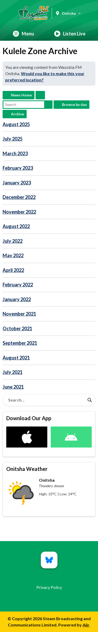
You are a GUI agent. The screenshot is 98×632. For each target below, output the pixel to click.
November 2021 (19, 314)
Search (48, 104)
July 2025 (12, 139)
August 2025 (16, 124)
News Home (21, 95)
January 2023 (17, 183)
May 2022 (13, 255)
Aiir (86, 624)
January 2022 (17, 299)
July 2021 (12, 372)
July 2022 (12, 241)
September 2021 (20, 343)
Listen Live (69, 33)
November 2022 (19, 212)
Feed (40, 95)
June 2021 (13, 387)
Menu (23, 33)
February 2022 (18, 284)
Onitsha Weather (27, 469)
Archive (17, 114)
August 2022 (16, 226)
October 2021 (17, 328)
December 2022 (19, 197)
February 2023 (18, 168)
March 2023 (15, 153)
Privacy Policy (49, 587)
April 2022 (13, 270)
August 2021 (16, 358)
